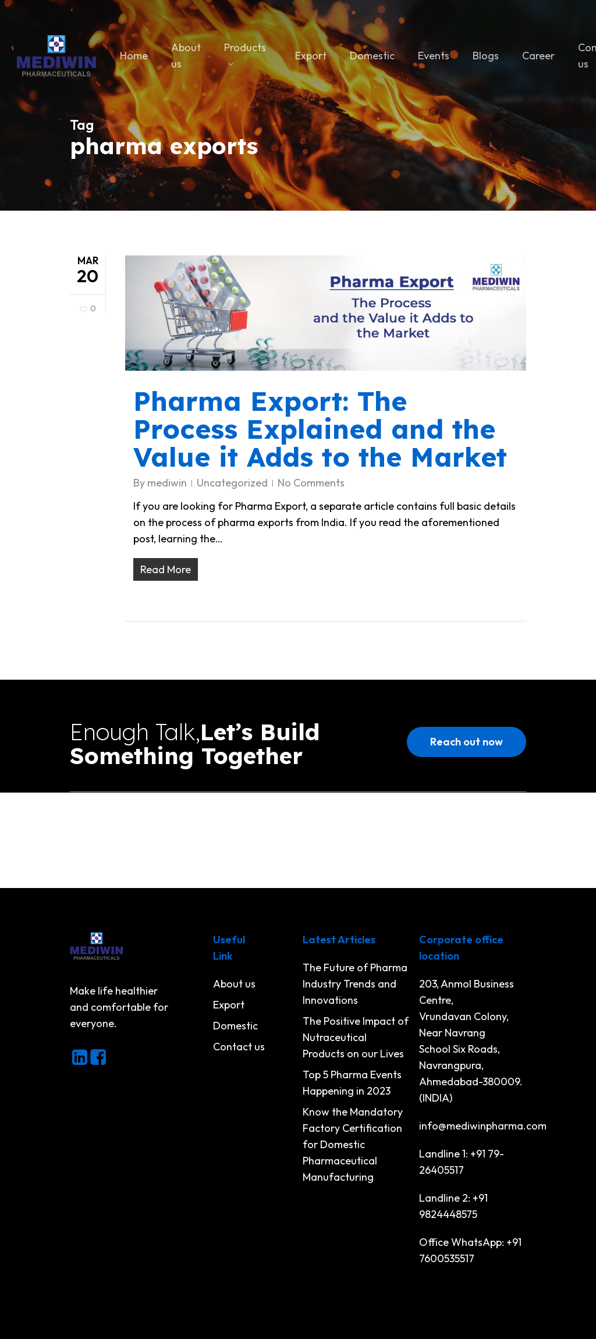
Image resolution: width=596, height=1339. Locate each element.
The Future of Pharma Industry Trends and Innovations (355, 984)
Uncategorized (232, 482)
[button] (466, 742)
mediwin (167, 482)
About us (234, 983)
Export (228, 1004)
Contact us (239, 1046)
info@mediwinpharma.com (483, 1125)
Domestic (235, 1025)
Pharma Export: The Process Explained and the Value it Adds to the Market (320, 429)
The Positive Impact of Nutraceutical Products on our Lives (356, 1037)
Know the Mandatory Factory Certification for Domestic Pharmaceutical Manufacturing (353, 1144)
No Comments (311, 482)
